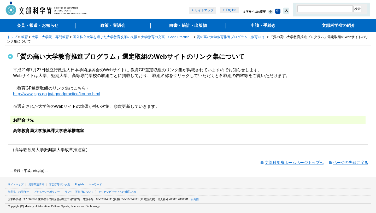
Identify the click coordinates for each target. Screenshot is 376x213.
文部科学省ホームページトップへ (294, 162)
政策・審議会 (112, 25)
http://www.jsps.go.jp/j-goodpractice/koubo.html (56, 94)
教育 (24, 37)
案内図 (195, 199)
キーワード (95, 184)
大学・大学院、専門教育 (50, 37)
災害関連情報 (36, 184)
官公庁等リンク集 (59, 184)
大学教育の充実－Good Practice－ (167, 37)
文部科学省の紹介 (338, 25)
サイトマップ (204, 10)
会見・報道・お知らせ (37, 25)
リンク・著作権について (79, 191)
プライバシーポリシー (47, 191)
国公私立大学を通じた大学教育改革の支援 (105, 37)
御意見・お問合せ (18, 191)
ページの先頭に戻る (350, 162)
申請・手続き (263, 25)
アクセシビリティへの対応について (119, 191)
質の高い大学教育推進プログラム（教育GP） (231, 37)
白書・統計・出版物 (188, 25)
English (231, 10)
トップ (12, 37)
